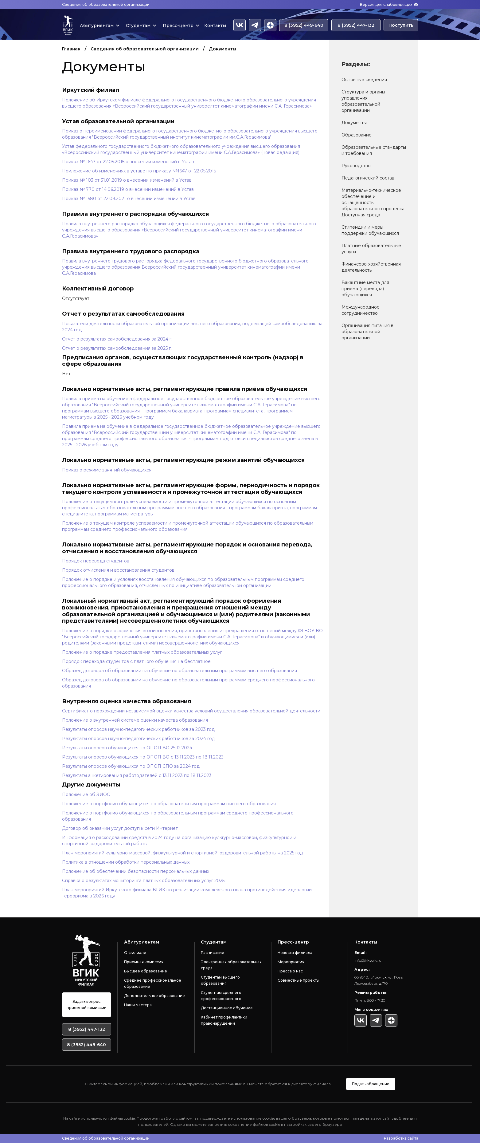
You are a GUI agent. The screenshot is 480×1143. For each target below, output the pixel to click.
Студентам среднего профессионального (221, 995)
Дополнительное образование (154, 995)
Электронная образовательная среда (231, 965)
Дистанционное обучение (227, 1008)
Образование (356, 135)
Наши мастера (138, 1005)
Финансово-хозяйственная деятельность (371, 267)
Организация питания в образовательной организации (367, 332)
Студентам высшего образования (220, 980)
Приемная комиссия (143, 962)
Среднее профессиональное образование (152, 983)
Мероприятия (291, 962)
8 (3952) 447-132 (356, 25)
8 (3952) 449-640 (303, 25)
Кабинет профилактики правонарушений (224, 1020)
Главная (71, 49)
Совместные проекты (298, 980)
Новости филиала (295, 952)
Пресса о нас (290, 971)
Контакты (215, 25)
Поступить (400, 25)
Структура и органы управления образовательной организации (363, 101)
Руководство (356, 165)
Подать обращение (370, 1084)
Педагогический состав (367, 178)
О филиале (135, 952)
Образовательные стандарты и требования (373, 150)
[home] (68, 25)
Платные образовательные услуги (371, 248)
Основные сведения (364, 79)
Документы (354, 122)
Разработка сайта (401, 1138)
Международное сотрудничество (360, 310)
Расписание (212, 952)
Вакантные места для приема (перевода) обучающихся (365, 289)
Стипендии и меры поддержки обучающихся (370, 230)
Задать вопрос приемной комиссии (87, 1004)
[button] (98, 25)
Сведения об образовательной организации (106, 4)
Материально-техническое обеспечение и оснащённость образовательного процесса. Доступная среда (373, 202)
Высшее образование (145, 971)
